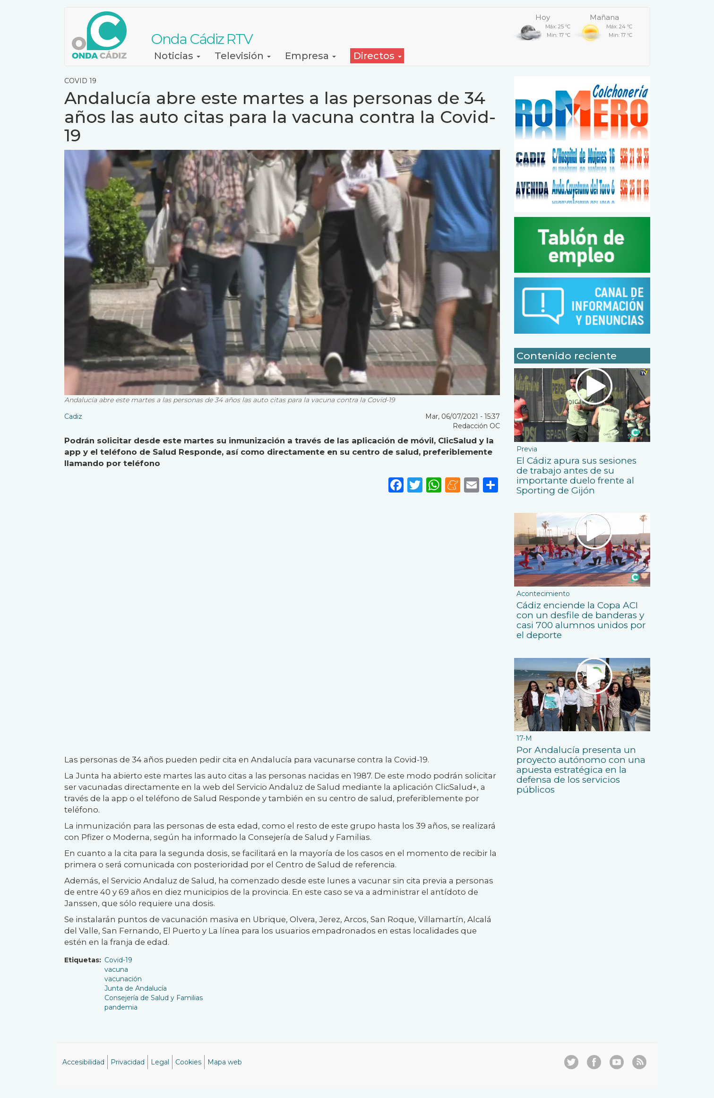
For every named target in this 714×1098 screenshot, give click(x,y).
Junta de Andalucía (135, 988)
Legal (160, 1062)
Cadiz (73, 416)
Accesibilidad (83, 1062)
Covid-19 (118, 960)
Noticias (177, 55)
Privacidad (128, 1062)
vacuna (116, 969)
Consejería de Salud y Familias (153, 998)
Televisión (243, 55)
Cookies (188, 1062)
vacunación (123, 979)
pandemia (121, 1007)
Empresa (310, 55)
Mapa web (224, 1062)
